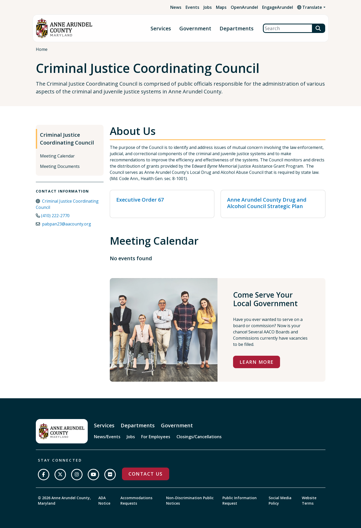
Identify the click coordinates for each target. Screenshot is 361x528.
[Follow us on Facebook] (43, 474)
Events (192, 7)
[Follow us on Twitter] (60, 474)
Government (195, 28)
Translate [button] (309, 7)
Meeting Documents (60, 166)
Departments (237, 28)
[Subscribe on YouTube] (93, 474)
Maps (221, 7)
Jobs (207, 7)
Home (41, 49)
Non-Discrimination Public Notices (190, 500)
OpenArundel (244, 7)
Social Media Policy (280, 500)
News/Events (107, 437)
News (175, 7)
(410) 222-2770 (55, 215)
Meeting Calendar (57, 156)
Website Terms (309, 500)
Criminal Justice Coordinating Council (67, 138)
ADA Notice (104, 500)
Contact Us (145, 474)
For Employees (155, 437)
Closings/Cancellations (199, 437)
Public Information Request (239, 500)
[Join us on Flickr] (110, 474)
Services (161, 28)
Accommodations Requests (136, 500)
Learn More (257, 362)
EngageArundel (277, 7)
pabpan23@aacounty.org (66, 224)
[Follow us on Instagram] (77, 474)
